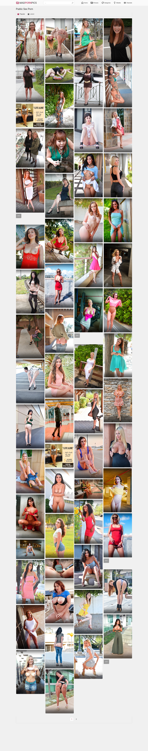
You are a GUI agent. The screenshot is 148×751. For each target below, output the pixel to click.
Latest (30, 14)
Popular (21, 14)
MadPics (26, 3)
